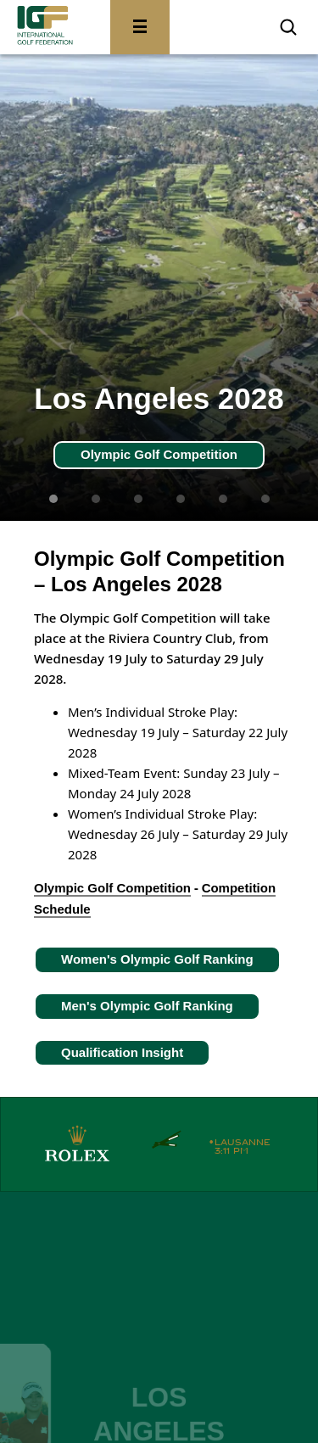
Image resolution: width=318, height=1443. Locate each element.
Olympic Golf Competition (159, 454)
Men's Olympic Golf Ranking (147, 1005)
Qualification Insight (122, 1052)
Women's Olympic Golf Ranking (157, 959)
